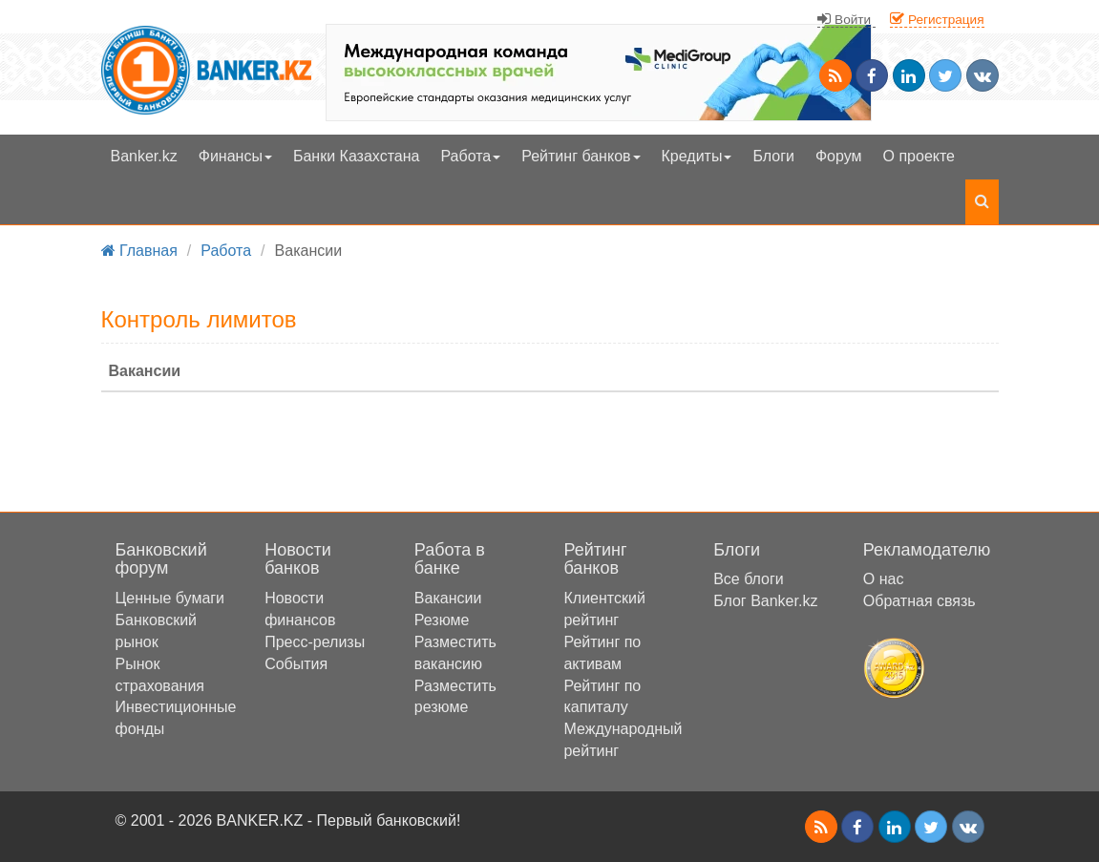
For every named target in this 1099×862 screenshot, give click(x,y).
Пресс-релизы (314, 642)
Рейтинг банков (580, 156)
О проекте (919, 156)
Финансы (235, 156)
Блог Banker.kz (765, 601)
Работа (470, 156)
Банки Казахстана (356, 156)
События (296, 664)
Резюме (442, 620)
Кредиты (697, 156)
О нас (883, 579)
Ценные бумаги (170, 598)
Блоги (773, 156)
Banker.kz (144, 156)
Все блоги (748, 579)
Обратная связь (919, 601)
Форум (838, 156)
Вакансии (448, 598)
